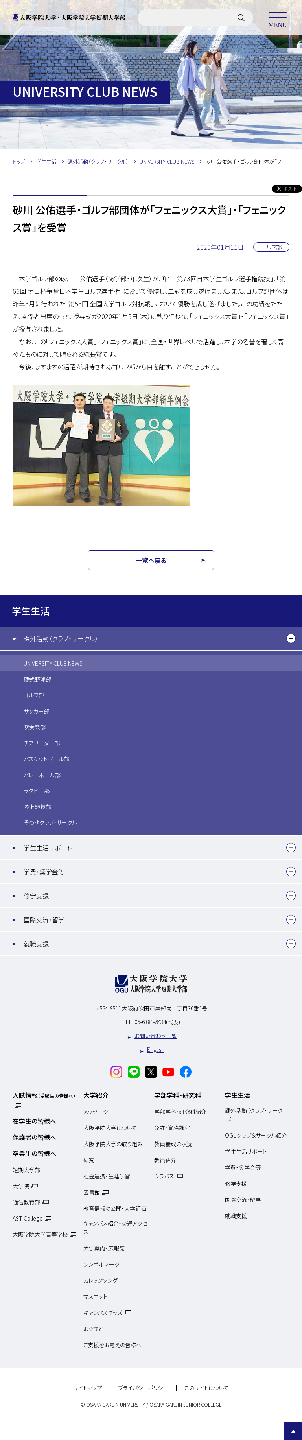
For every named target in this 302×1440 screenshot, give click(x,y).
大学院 (21, 1186)
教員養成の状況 (173, 1144)
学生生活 (31, 611)
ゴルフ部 (34, 695)
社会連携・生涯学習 (106, 1176)
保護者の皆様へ (34, 1137)
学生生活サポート (48, 847)
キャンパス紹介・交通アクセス (115, 1227)
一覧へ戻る (151, 560)
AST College (27, 1218)
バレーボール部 (42, 775)
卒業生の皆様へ (34, 1153)
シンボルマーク (101, 1264)
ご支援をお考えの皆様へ (112, 1345)
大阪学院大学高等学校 (40, 1234)
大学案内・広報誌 (104, 1248)
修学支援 (36, 895)
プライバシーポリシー (143, 1388)
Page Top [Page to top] (293, 1431)
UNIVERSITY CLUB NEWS (53, 663)
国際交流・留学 (44, 919)
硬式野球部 (37, 679)
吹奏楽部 (35, 727)
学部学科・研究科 (177, 1095)
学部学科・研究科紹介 (180, 1111)
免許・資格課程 (172, 1128)
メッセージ (96, 1111)
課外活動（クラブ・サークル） (61, 638)
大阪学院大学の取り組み (113, 1144)
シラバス (164, 1176)
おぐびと (93, 1329)
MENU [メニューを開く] (277, 18)
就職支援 (36, 943)
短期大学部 (26, 1170)
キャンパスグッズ (102, 1312)
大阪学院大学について (110, 1128)
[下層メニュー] (291, 638)
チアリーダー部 (42, 743)
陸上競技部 (37, 807)
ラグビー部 (37, 791)
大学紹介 (96, 1095)
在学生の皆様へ (34, 1121)
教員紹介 (165, 1160)
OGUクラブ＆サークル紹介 (256, 1135)
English (155, 1049)
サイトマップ (87, 1388)
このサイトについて (206, 1388)
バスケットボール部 (46, 759)
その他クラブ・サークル (50, 822)
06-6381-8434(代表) (157, 1022)
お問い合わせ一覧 (155, 1036)
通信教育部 (26, 1202)
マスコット (95, 1296)
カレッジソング (100, 1280)
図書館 (91, 1192)
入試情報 (44, 1095)
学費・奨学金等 (44, 871)
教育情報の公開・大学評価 (114, 1208)
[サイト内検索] (241, 17)
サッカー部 (36, 711)
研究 (88, 1160)
